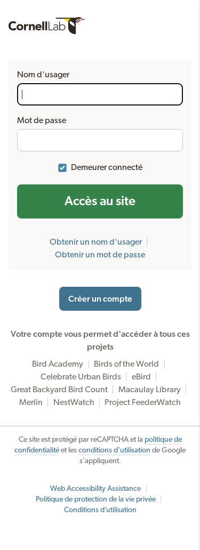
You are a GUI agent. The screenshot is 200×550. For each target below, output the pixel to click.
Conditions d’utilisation (100, 510)
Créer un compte (100, 299)
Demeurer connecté (106, 167)
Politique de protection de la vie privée (96, 499)
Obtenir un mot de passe (100, 254)
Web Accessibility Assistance (95, 488)
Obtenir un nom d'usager (96, 242)
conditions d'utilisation (114, 450)
